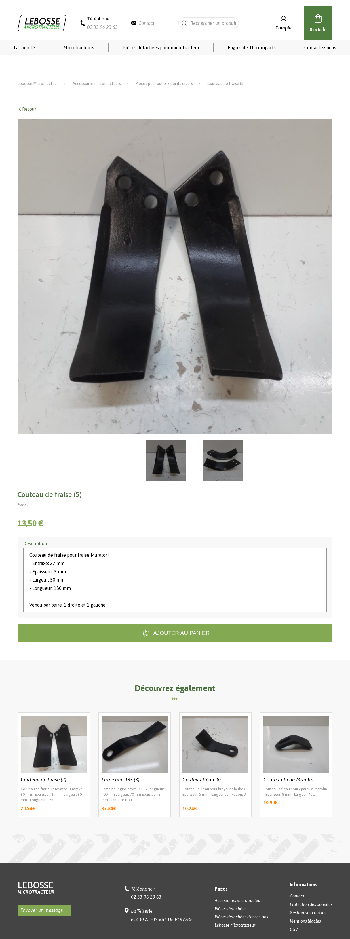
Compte (283, 22)
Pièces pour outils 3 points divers (164, 65)
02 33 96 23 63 (102, 27)
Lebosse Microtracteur (38, 65)
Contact (146, 23)
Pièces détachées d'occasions (241, 898)
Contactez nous (320, 47)
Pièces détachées (230, 890)
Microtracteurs (78, 47)
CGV (294, 910)
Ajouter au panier (175, 614)
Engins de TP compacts (252, 47)
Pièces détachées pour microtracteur (161, 47)
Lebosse (57, 869)
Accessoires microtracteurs (97, 65)
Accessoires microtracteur (238, 881)
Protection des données (311, 885)
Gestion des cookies (308, 894)
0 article (318, 22)
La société (24, 47)
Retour (27, 90)
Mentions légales (305, 902)
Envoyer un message (44, 891)
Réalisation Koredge (175, 925)
